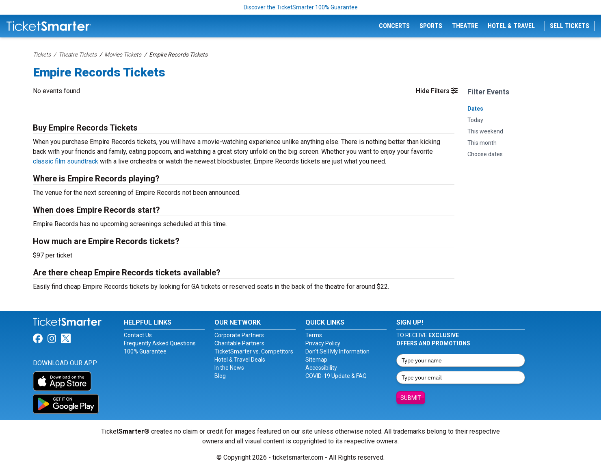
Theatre (465, 26)
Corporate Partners (239, 335)
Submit (410, 398)
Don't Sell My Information (337, 351)
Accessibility (321, 367)
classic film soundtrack (65, 161)
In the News (229, 367)
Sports (430, 26)
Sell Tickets (569, 26)
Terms (313, 335)
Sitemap (316, 359)
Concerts (394, 26)
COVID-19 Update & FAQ (336, 376)
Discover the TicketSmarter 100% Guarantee (301, 7)
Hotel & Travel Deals (239, 359)
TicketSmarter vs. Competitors (253, 351)
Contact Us (138, 335)
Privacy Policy (322, 343)
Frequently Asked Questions (160, 343)
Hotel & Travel (511, 26)
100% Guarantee (145, 351)
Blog (220, 376)
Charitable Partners (239, 343)
